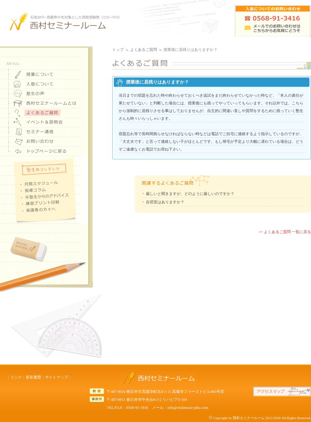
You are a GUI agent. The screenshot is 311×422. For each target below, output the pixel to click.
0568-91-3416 (137, 407)
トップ (118, 49)
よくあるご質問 (143, 49)
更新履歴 (33, 377)
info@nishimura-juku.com (187, 407)
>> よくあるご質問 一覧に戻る (284, 232)
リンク (16, 377)
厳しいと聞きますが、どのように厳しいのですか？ (190, 193)
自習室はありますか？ (165, 202)
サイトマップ (56, 377)
